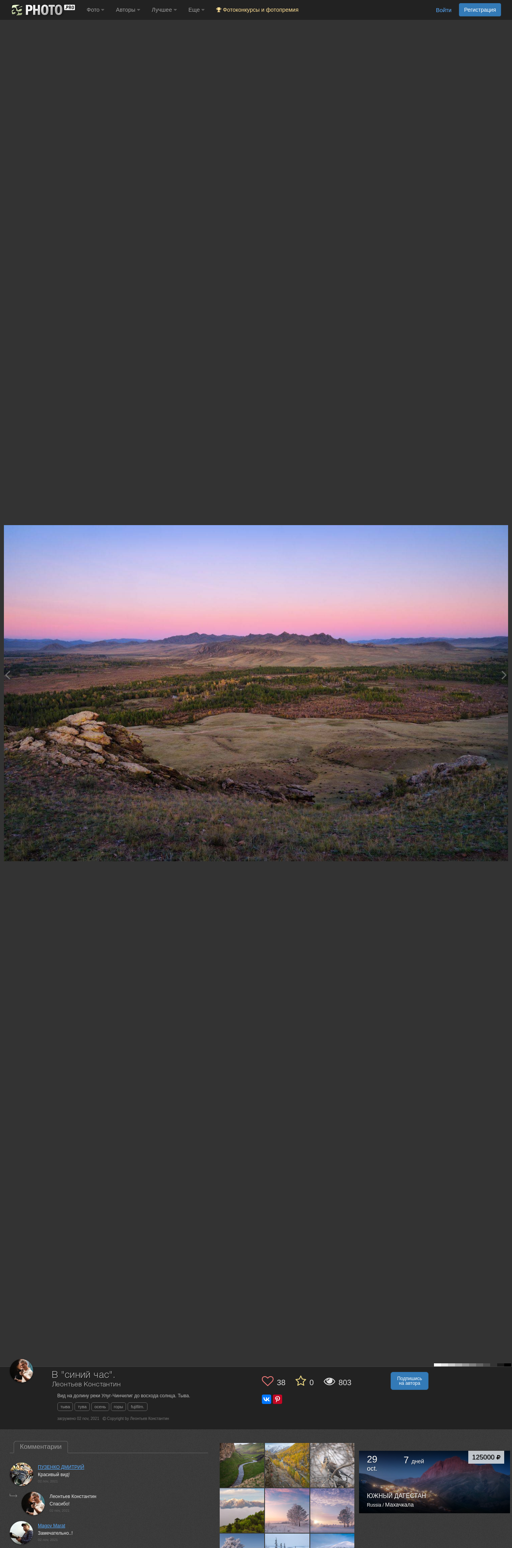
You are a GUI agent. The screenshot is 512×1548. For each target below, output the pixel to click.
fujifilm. (137, 1406)
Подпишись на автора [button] (409, 1381)
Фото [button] (95, 9)
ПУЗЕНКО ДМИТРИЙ (61, 1467)
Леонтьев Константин (86, 1385)
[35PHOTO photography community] (42, 10)
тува (82, 1406)
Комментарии (41, 1446)
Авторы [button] (128, 9)
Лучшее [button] (164, 9)
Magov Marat (51, 1525)
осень (100, 1406)
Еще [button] (196, 9)
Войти (444, 10)
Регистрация (480, 9)
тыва (65, 1406)
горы (118, 1406)
